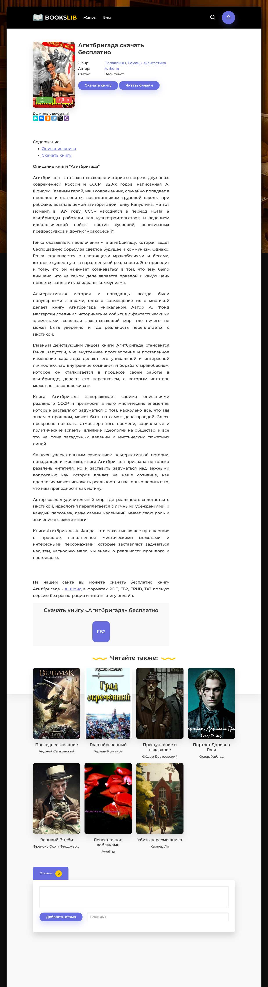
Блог (107, 17)
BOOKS (61, 17)
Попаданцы (115, 63)
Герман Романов (108, 751)
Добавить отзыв (61, 917)
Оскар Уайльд (211, 756)
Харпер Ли (160, 846)
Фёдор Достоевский (160, 756)
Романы (135, 63)
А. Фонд (111, 69)
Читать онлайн (139, 85)
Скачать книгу (98, 85)
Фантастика (155, 63)
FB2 (101, 631)
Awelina (108, 851)
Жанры (90, 17)
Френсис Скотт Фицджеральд (59, 846)
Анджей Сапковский (56, 751)
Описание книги (59, 148)
